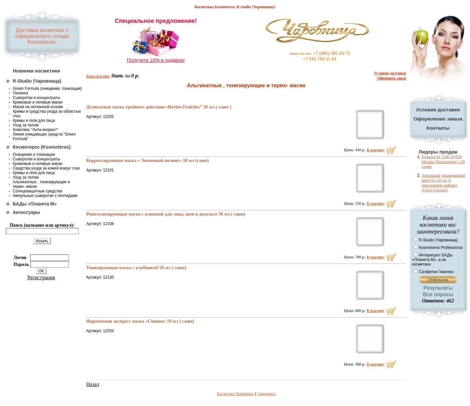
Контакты (438, 128)
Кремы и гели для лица (34, 120)
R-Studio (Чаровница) (37, 81)
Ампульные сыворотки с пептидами (45, 195)
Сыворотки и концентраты (36, 97)
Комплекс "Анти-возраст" (35, 129)
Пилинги (20, 93)
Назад (92, 384)
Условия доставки (438, 109)
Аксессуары (26, 212)
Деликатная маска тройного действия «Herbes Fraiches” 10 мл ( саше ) (158, 107)
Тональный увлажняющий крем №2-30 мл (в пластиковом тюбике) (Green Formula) (443, 182)
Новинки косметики (36, 70)
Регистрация (41, 277)
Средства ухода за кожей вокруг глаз (46, 168)
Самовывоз (266, 393)
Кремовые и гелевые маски (37, 102)
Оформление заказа (438, 119)
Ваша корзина (97, 76)
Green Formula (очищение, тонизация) (47, 88)
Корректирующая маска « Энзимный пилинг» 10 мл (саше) (147, 160)
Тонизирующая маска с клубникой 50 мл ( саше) (136, 267)
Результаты (438, 288)
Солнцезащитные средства (37, 191)
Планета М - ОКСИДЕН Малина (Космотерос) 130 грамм (443, 161)
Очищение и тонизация (34, 154)
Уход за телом (26, 125)
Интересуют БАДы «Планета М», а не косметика (432, 260)
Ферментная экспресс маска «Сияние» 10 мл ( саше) (140, 321)
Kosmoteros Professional (440, 247)
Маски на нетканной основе (38, 107)
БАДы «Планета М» (35, 203)
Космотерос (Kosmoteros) (41, 147)
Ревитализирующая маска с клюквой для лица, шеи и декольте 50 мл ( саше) (165, 214)
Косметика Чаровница (235, 393)
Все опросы (438, 294)
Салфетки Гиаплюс (436, 271)
